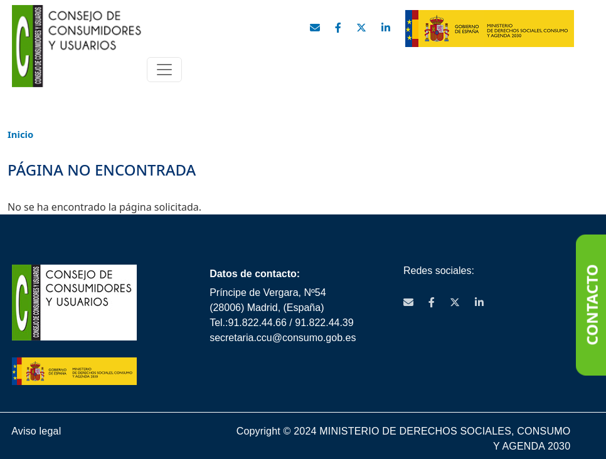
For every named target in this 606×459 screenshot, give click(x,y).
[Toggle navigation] (164, 69)
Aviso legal (36, 432)
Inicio (20, 134)
